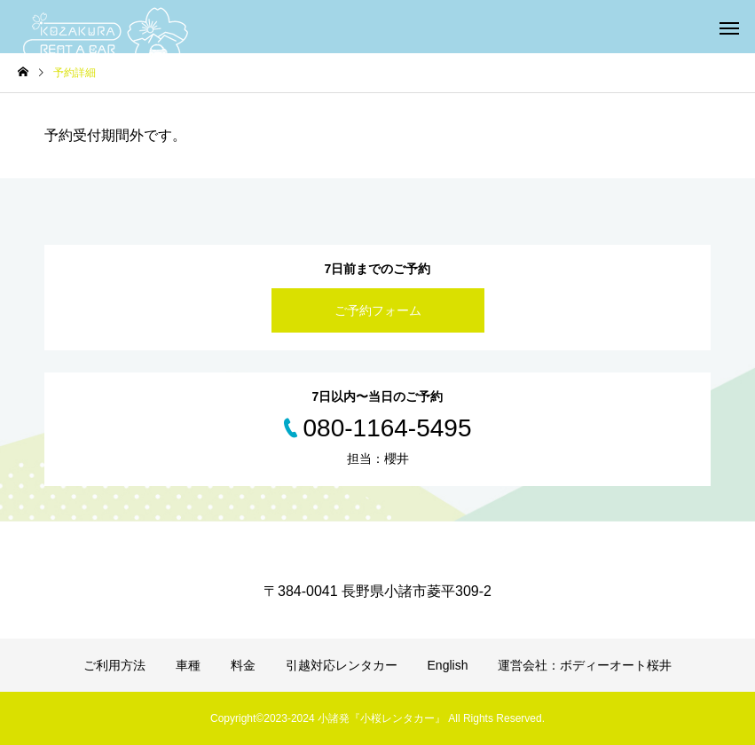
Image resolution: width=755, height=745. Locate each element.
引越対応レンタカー (341, 665)
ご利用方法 (114, 665)
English (448, 665)
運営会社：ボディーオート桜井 (585, 665)
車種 (188, 665)
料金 (243, 665)
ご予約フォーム (377, 310)
